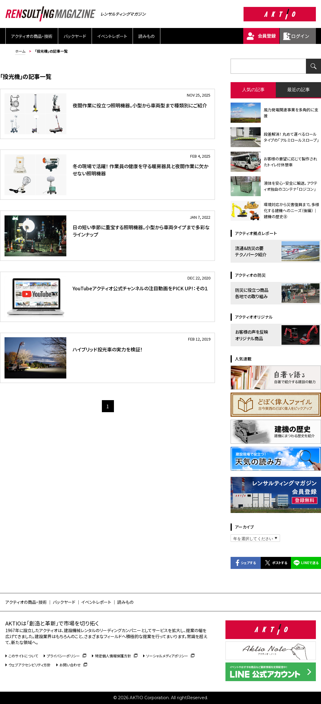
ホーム (20, 51)
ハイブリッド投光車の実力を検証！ (108, 349)
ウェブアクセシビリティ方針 (29, 664)
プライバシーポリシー (66, 655)
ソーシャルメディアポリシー (170, 655)
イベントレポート (112, 36)
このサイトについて (23, 655)
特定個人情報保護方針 (116, 655)
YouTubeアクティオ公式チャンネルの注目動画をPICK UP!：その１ (140, 288)
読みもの (146, 36)
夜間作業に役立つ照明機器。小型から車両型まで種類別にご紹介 (140, 105)
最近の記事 (298, 89)
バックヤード (75, 36)
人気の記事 (253, 89)
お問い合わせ (73, 664)
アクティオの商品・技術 (31, 36)
